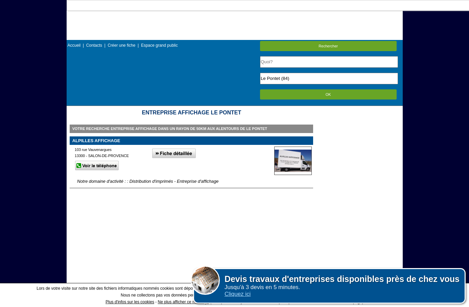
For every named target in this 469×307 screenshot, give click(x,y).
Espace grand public (159, 45)
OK (328, 94)
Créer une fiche (121, 45)
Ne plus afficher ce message (183, 302)
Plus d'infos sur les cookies (129, 302)
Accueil (74, 45)
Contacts (94, 45)
